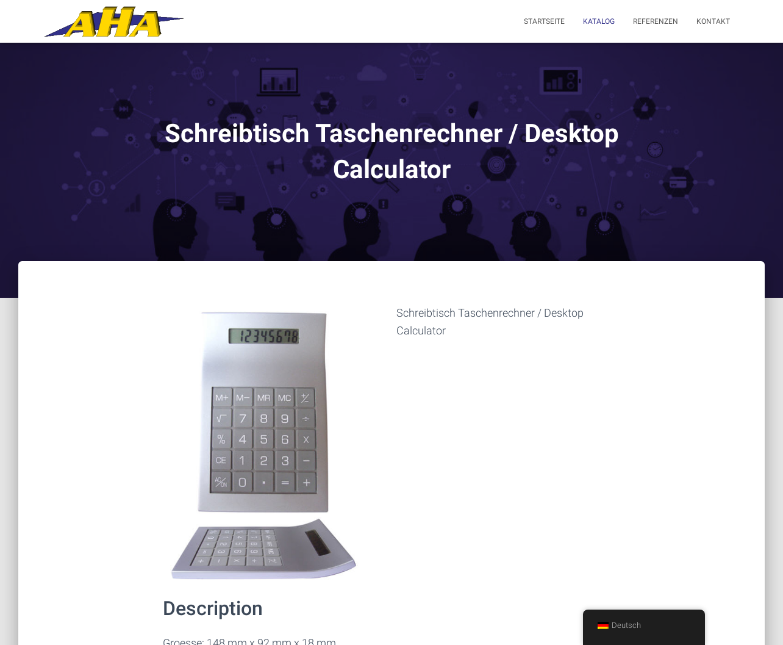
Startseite (544, 21)
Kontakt (713, 21)
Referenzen (655, 21)
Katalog (599, 21)
